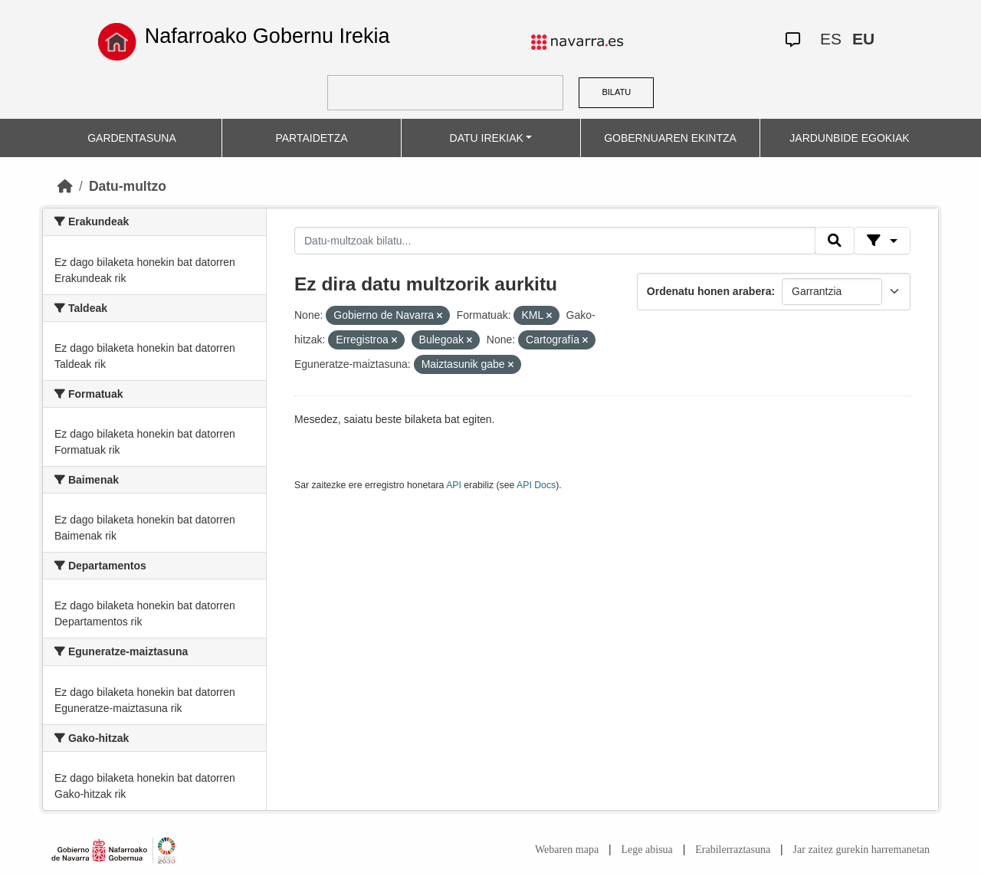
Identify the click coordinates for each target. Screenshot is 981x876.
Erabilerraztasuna (732, 849)
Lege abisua (647, 849)
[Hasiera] (65, 186)
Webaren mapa (567, 849)
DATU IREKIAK (486, 138)
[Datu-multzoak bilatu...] (554, 240)
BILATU (616, 92)
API (453, 485)
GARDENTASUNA (131, 138)
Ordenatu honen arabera (709, 291)
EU (863, 39)
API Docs (536, 485)
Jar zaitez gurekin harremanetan (861, 849)
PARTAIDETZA (311, 138)
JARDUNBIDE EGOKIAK (849, 138)
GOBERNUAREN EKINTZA (670, 138)
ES (831, 39)
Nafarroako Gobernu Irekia (267, 36)
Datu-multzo (127, 186)
